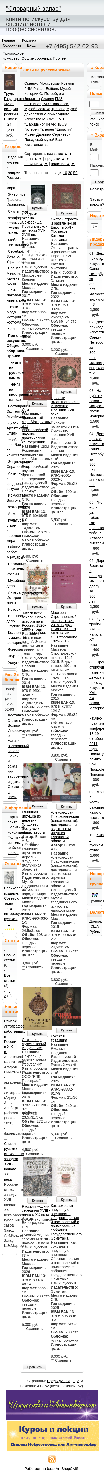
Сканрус (31, 83)
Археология (11, 514)
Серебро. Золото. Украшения (10, 256)
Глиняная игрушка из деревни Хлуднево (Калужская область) (32, 822)
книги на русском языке (11, 370)
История (11, 609)
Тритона (58, 109)
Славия (47, 99)
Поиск (96, 93)
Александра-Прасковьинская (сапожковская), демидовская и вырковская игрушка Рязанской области (65, 826)
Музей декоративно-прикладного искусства (50, 114)
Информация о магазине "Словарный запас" (19, 740)
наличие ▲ (60, 164)
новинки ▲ (33, 164)
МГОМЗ (49, 119)
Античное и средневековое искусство (10, 481)
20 (70, 173)
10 (65, 173)
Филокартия (11, 649)
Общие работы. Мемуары (10, 552)
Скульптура (11, 211)
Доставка (16, 715)
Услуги (11, 663)
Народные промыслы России (10, 569)
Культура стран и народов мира (10, 530)
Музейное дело (10, 583)
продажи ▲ (55, 159)
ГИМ (28, 88)
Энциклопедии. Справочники (10, 464)
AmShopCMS (67, 1469)
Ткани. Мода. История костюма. (10, 314)
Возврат (15, 725)
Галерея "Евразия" (56, 129)
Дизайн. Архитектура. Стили (10, 428)
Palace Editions (46, 88)
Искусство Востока (10, 497)
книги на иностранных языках (11, 392)
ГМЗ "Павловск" (55, 104)
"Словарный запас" (33, 8)
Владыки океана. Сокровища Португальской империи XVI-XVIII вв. (34, 224)
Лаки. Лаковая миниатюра (10, 295)
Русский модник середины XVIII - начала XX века (36, 1210)
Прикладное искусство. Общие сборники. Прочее (10, 345)
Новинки (13, 67)
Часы (11, 329)
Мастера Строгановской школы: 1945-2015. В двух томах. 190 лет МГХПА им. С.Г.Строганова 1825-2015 (64, 627)
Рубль (95, 932)
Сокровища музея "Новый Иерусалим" (34, 1044)
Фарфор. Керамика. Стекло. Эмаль (10, 225)
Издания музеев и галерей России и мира (10, 172)
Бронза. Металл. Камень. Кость (10, 276)
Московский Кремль (57, 83)
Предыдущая (58, 1381)
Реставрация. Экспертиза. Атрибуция (10, 411)
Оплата (14, 720)
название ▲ (57, 154)
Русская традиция (59, 1038)
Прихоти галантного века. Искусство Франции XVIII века (65, 406)
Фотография (11, 507)
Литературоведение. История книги (10, 597)
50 (75, 173)
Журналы (11, 656)
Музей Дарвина (37, 134)
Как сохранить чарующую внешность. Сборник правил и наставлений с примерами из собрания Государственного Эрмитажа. (66, 1222)
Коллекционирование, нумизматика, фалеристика (10, 637)
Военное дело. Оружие (10, 621)
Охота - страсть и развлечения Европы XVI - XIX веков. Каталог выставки (64, 229)
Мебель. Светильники (10, 242)
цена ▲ (30, 159)
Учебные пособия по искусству (10, 447)
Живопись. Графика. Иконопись (10, 199)
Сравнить (34, 1367)
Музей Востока (37, 109)
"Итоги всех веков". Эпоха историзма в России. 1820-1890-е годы (34, 621)
